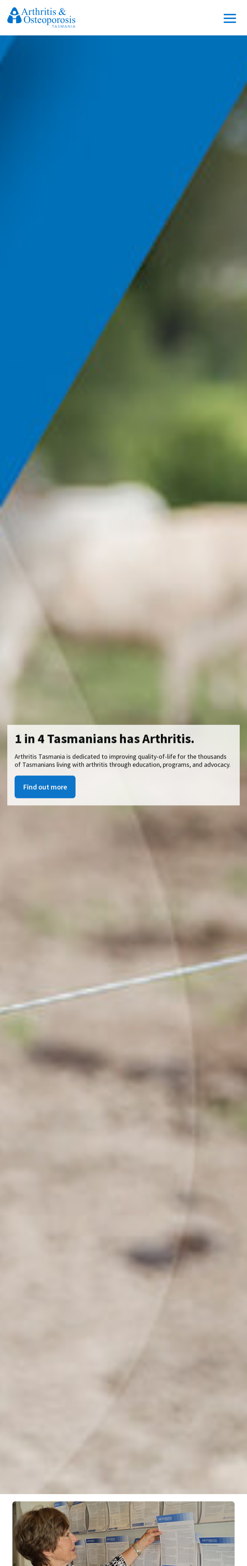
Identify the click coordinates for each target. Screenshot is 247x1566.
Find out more (45, 789)
